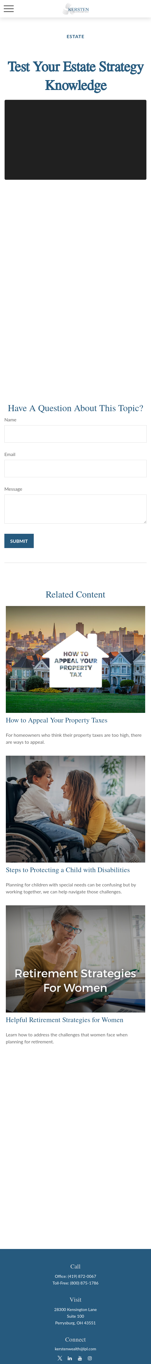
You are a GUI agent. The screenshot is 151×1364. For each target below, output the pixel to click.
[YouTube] (80, 1358)
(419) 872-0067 (82, 1276)
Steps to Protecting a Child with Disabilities (68, 869)
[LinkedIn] (70, 1358)
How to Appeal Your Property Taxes (56, 720)
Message (13, 489)
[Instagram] (90, 1358)
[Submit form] (19, 541)
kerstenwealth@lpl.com (75, 1348)
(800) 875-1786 (84, 1282)
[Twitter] (60, 1358)
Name (10, 419)
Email (9, 454)
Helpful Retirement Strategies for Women (64, 1019)
